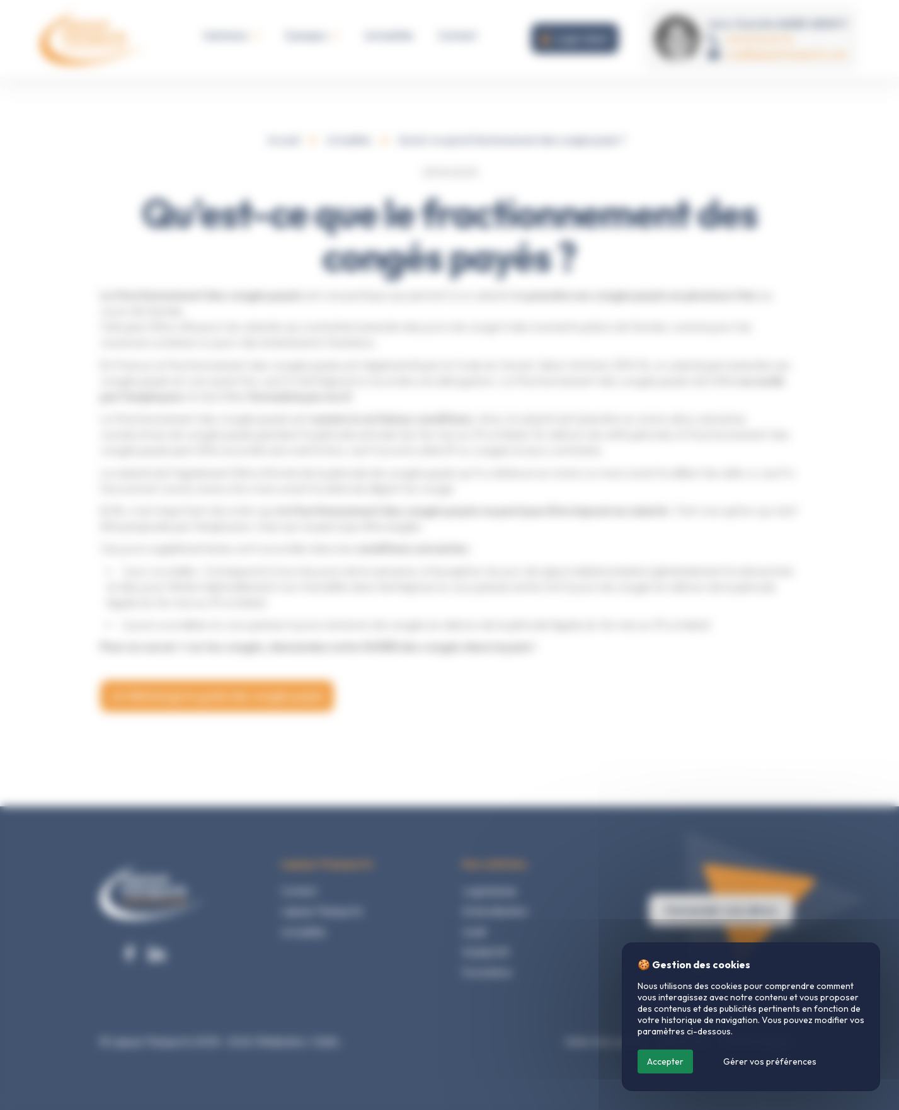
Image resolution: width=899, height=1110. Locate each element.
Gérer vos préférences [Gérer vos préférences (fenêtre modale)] (769, 1061)
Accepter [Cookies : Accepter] (665, 1061)
